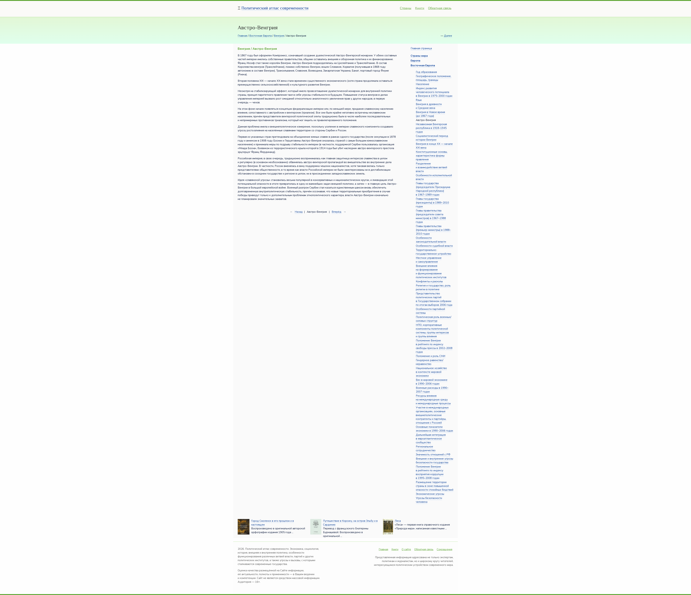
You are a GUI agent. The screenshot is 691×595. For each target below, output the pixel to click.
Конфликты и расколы (429, 281)
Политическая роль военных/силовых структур (433, 319)
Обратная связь (439, 8)
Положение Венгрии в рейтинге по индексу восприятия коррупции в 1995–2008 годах (429, 472)
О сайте (406, 549)
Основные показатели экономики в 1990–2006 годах (434, 428)
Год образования (426, 72)
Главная (242, 35)
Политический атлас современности (275, 8)
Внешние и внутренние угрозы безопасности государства (434, 460)
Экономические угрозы (430, 494)
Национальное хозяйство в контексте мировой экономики (431, 371)
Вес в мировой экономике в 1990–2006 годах (431, 381)
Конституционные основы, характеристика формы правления (431, 155)
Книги (419, 8)
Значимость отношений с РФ (433, 454)
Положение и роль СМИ (430, 356)
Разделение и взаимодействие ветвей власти (431, 167)
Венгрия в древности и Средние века (429, 106)
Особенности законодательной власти (431, 239)
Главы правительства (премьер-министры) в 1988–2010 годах (433, 229)
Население (422, 84)
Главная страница (421, 48)
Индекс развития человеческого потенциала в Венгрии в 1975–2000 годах (434, 92)
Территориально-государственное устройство (433, 252)
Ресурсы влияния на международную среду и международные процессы (433, 399)
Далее (448, 35)
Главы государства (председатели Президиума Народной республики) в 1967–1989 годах (433, 189)
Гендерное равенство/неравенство (429, 362)
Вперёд (336, 212)
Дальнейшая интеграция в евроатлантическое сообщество (431, 438)
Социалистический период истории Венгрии (432, 137)
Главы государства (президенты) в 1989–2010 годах (432, 202)
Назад (299, 212)
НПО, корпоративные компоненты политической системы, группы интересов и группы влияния (432, 330)
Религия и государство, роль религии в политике (433, 287)
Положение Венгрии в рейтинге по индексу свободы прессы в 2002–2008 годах (434, 346)
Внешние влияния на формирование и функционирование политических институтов (431, 271)
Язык (419, 100)
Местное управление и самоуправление (429, 259)
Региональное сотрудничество (426, 448)
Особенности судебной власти (434, 246)
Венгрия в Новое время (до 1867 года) (430, 114)
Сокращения (444, 549)
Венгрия (279, 35)
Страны (405, 8)
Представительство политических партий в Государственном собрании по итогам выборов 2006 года (434, 299)
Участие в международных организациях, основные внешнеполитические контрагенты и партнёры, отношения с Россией (432, 415)
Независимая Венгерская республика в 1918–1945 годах (431, 128)
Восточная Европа (260, 35)
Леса (398, 521)
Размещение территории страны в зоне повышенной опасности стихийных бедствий (434, 486)
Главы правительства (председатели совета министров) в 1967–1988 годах (431, 216)
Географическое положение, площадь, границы (433, 78)
